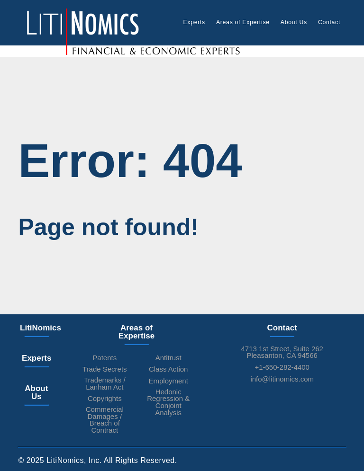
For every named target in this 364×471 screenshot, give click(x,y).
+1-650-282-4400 (282, 367)
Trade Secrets (104, 369)
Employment (168, 381)
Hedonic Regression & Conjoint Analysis (168, 403)
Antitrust (168, 358)
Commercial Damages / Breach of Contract (105, 420)
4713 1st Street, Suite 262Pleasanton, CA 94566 (282, 352)
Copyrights (105, 398)
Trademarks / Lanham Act (105, 384)
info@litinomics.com (282, 379)
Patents (104, 358)
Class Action (168, 369)
